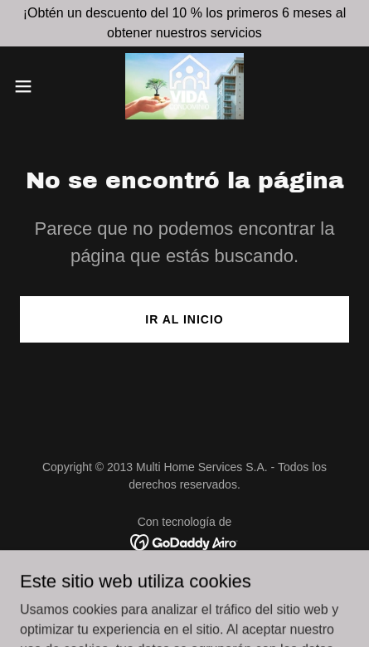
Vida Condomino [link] (184, 588)
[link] (185, 86)
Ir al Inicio (184, 319)
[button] (33, 86)
